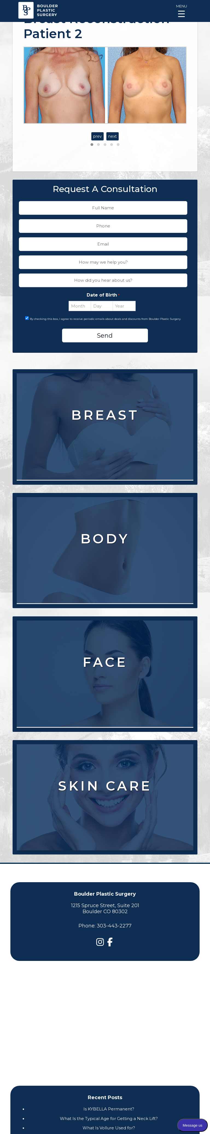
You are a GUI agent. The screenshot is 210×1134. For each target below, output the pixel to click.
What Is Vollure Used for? (109, 1127)
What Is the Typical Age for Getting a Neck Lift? (109, 1118)
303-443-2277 (114, 926)
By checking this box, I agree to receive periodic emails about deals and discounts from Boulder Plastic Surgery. (105, 319)
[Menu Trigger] (181, 10)
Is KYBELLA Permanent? (108, 1109)
